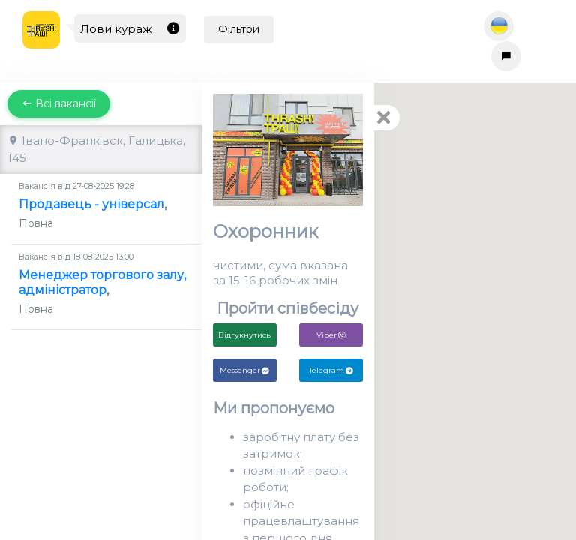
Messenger (244, 370)
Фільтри (239, 29)
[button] (388, 297)
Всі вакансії (59, 103)
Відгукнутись (244, 335)
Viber (331, 335)
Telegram (331, 370)
